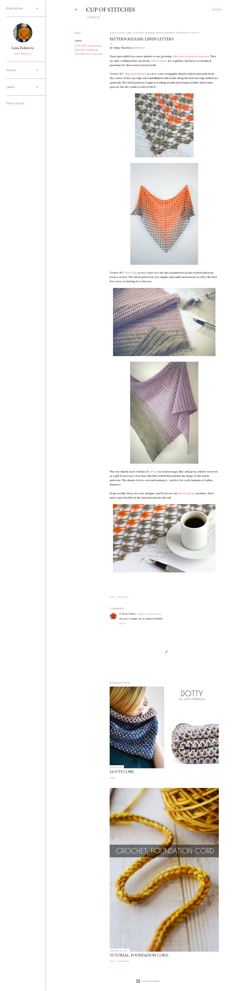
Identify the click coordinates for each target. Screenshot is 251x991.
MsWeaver (139, 47)
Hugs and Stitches (135, 73)
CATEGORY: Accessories (87, 45)
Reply (122, 623)
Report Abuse (15, 103)
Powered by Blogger (148, 981)
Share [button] (77, 32)
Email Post (122, 597)
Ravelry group (186, 493)
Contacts (93, 17)
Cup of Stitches (110, 9)
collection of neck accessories (190, 56)
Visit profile (22, 53)
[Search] (217, 9)
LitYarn (153, 471)
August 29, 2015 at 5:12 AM (149, 614)
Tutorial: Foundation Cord (139, 955)
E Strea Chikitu (127, 613)
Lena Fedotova (23, 47)
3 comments (123, 961)
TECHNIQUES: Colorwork (88, 54)
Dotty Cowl (122, 771)
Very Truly (131, 272)
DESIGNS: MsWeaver (86, 49)
